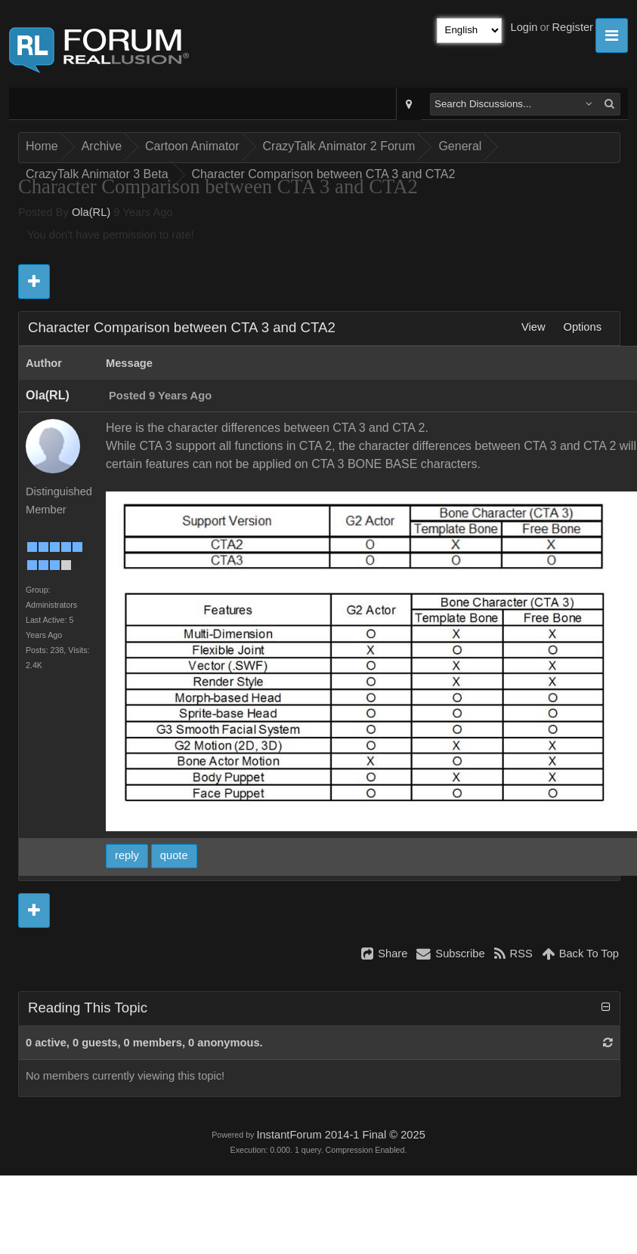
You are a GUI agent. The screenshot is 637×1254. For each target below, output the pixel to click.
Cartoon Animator (192, 146)
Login (524, 27)
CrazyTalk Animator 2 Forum (339, 146)
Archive (102, 146)
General (459, 146)
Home (42, 146)
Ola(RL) (91, 212)
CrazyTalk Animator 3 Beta (97, 174)
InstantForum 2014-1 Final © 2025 (340, 1135)
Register (572, 27)
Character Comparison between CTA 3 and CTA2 (324, 174)
